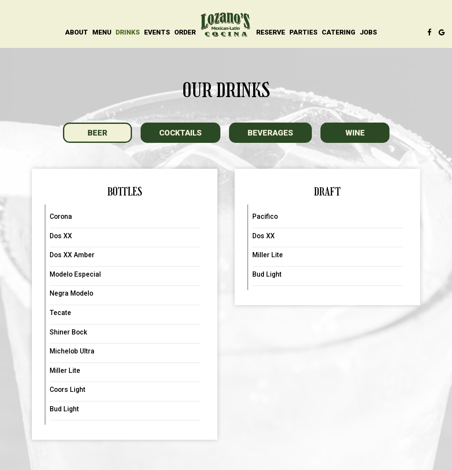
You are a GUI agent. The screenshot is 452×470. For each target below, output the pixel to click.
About (76, 32)
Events (157, 32)
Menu (101, 32)
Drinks (128, 32)
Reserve (270, 32)
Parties (303, 32)
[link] (226, 25)
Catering (338, 32)
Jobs (368, 32)
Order (185, 32)
